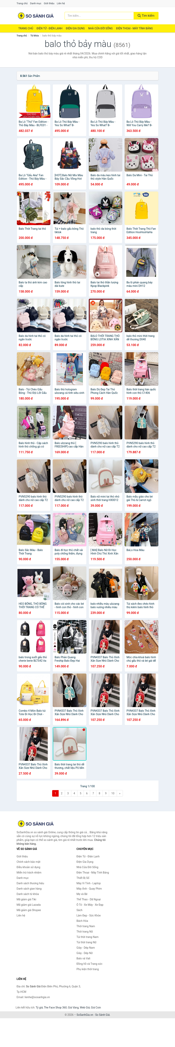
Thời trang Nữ (84, 931)
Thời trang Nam (85, 926)
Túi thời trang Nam (87, 936)
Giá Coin (96, 1007)
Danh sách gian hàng (29, 888)
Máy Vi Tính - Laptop (88, 883)
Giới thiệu (49, 3)
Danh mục (35, 3)
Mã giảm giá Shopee (29, 910)
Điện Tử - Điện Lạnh (49, 28)
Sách (79, 910)
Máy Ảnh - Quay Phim (89, 888)
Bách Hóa (82, 920)
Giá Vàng (73, 1007)
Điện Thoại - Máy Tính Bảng (134, 28)
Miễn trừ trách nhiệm (29, 872)
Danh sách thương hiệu (30, 883)
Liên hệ (61, 3)
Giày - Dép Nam (85, 947)
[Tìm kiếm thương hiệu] (99, 16)
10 (112, 793)
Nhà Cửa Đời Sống (100, 28)
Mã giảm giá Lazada (29, 904)
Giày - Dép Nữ (84, 953)
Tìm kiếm (146, 15)
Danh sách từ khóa (28, 894)
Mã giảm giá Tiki (26, 899)
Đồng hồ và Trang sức (89, 963)
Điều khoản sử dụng (28, 867)
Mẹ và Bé (81, 894)
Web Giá (85, 1007)
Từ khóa (34, 35)
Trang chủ (22, 3)
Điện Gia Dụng (75, 28)
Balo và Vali (83, 958)
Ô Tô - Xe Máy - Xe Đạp (89, 904)
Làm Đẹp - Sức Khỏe (88, 915)
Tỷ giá (39, 1007)
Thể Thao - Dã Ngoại (88, 899)
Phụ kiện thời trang (87, 969)
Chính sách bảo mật (28, 861)
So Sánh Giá (102, 1014)
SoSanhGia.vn (84, 1014)
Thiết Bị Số (82, 877)
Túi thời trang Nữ (86, 942)
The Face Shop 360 (55, 1007)
